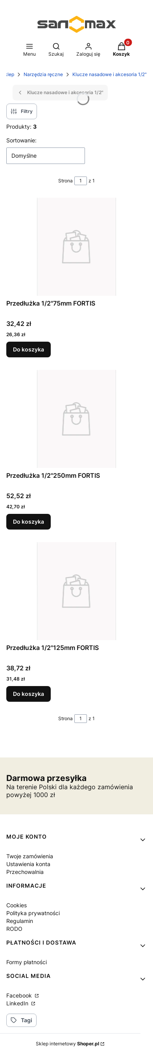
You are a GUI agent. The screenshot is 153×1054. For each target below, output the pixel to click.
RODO (14, 928)
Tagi (21, 1020)
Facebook (19, 995)
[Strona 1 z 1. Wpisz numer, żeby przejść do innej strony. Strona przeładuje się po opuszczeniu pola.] (80, 181)
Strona (65, 181)
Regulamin (19, 920)
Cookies (16, 905)
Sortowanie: (21, 140)
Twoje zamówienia (29, 856)
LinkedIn (18, 1003)
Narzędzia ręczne (43, 74)
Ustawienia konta (28, 864)
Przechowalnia (25, 871)
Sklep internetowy (67, 1044)
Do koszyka (28, 349)
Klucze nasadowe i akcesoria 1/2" (109, 74)
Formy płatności (26, 962)
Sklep (8, 74)
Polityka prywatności (33, 913)
